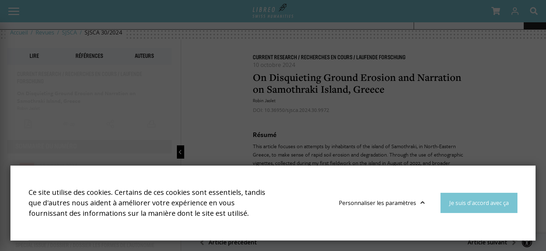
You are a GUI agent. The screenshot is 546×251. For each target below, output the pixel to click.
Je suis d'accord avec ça (479, 203)
